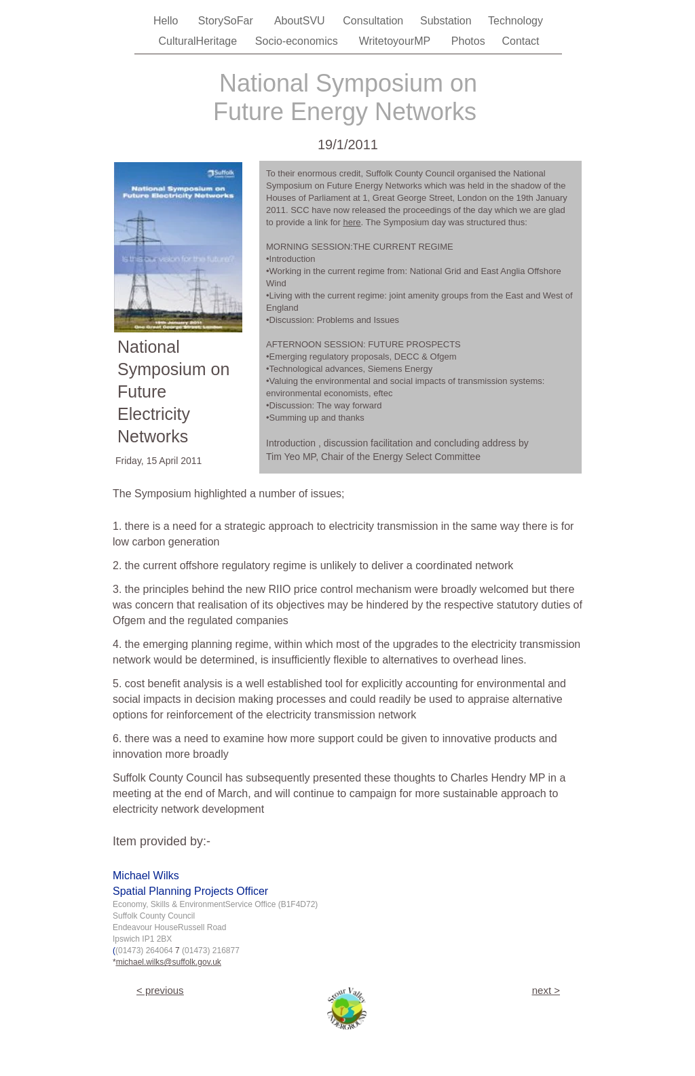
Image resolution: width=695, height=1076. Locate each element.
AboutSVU (301, 20)
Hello (167, 20)
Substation (447, 20)
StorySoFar (227, 20)
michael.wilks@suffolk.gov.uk (168, 962)
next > (546, 990)
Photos (469, 41)
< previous (160, 990)
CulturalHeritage (199, 41)
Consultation (374, 20)
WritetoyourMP (396, 41)
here (351, 222)
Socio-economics (298, 41)
